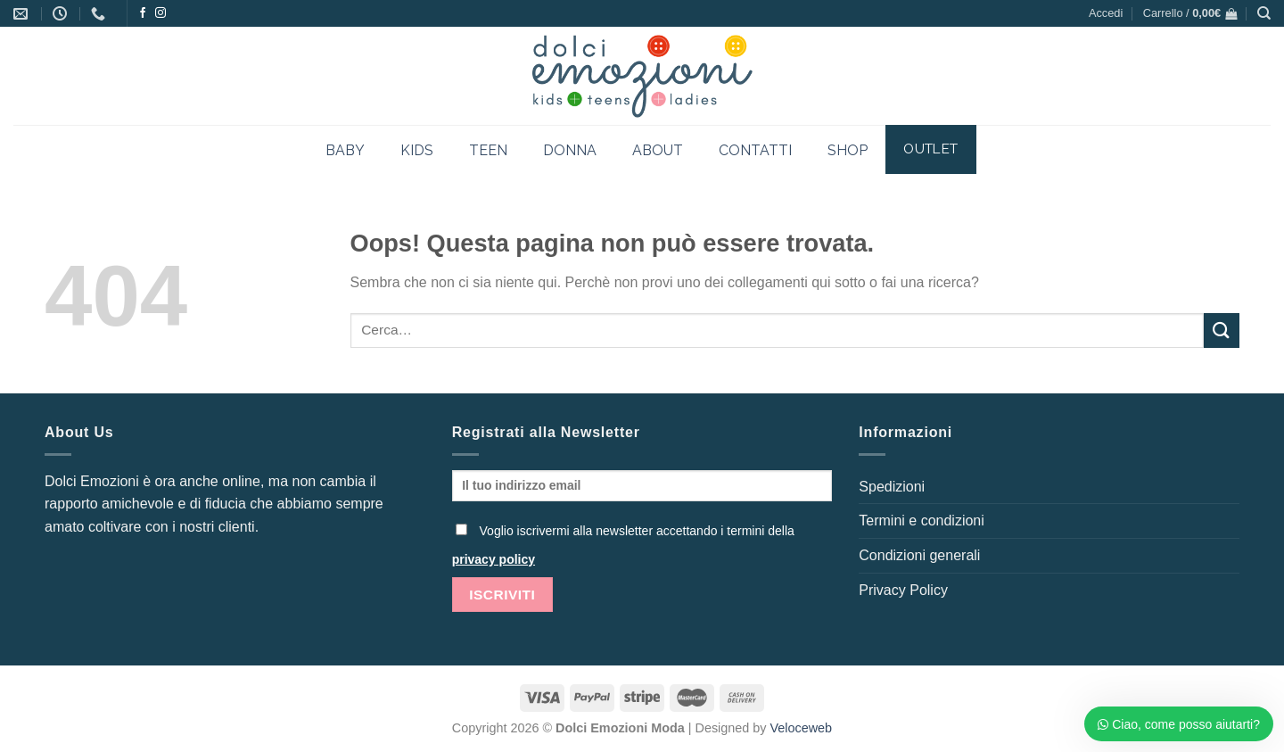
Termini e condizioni (921, 520)
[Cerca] (1264, 13)
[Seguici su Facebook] (142, 13)
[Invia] (1221, 330)
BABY (345, 150)
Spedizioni (892, 486)
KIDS (416, 150)
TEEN (488, 150)
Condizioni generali (919, 555)
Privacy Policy (903, 590)
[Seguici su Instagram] (160, 13)
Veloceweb (801, 728)
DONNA (570, 150)
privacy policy (493, 559)
